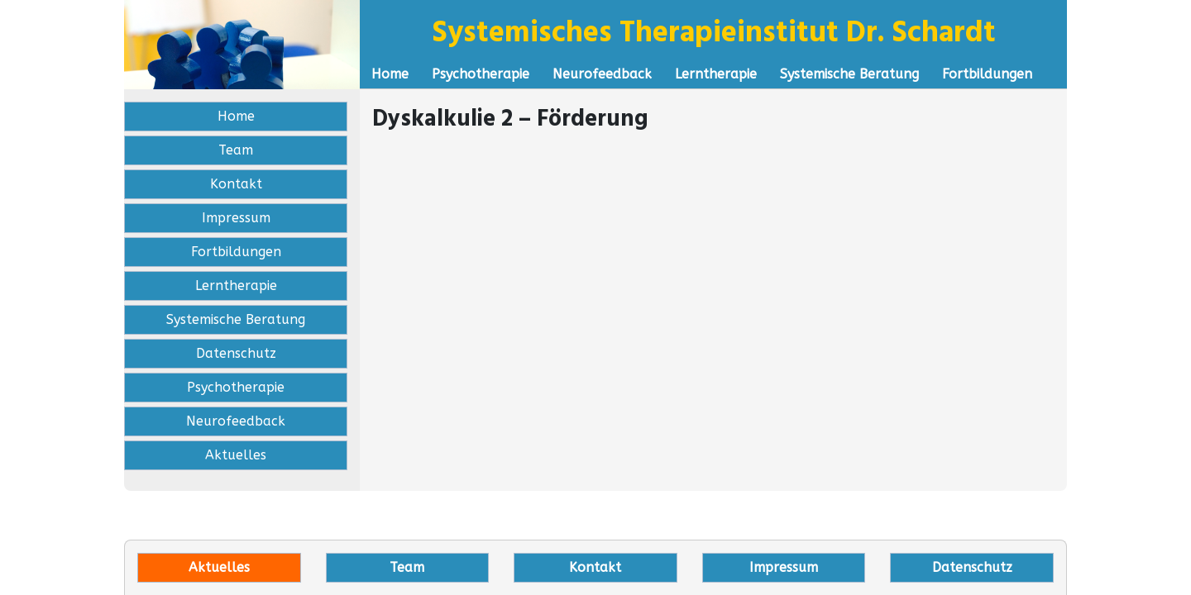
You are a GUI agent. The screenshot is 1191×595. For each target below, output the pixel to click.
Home (390, 74)
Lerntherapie (716, 74)
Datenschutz (236, 353)
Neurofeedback (602, 74)
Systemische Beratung (849, 74)
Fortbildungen (987, 74)
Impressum (236, 218)
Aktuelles (235, 455)
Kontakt (236, 184)
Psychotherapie (480, 74)
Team (235, 150)
